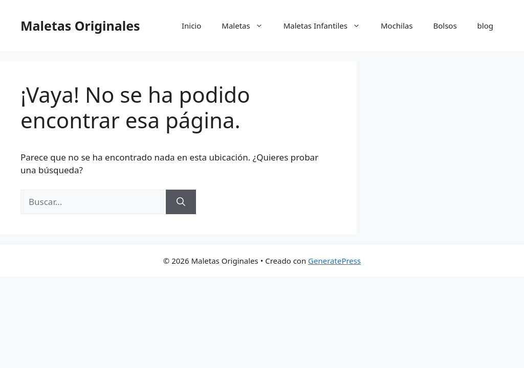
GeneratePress (334, 261)
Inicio (191, 25)
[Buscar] (181, 202)
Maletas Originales (80, 25)
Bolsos (444, 25)
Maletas (247, 25)
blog (485, 25)
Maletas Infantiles (326, 25)
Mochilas (397, 25)
